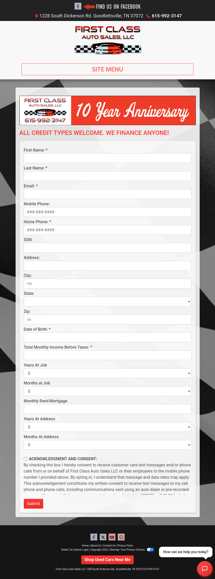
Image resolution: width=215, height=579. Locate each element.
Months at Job (37, 383)
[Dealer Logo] (107, 40)
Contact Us (109, 545)
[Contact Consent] (25, 458)
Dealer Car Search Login (74, 549)
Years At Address (39, 418)
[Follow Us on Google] (121, 537)
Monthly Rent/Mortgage (45, 401)
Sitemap (114, 549)
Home (85, 545)
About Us (96, 545)
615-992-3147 (167, 15)
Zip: (27, 311)
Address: (32, 257)
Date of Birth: (36, 329)
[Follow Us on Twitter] (103, 537)
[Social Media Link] (112, 6)
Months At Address (41, 436)
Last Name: (34, 168)
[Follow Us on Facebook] (78, 6)
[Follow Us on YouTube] (112, 537)
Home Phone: (36, 221)
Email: (29, 186)
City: (28, 275)
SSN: (28, 239)
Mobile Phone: (37, 203)
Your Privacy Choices (137, 549)
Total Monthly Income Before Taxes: (56, 347)
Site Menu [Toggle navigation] (107, 69)
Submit (33, 503)
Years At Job (35, 365)
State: (29, 293)
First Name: (34, 150)
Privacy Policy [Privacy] (125, 545)
